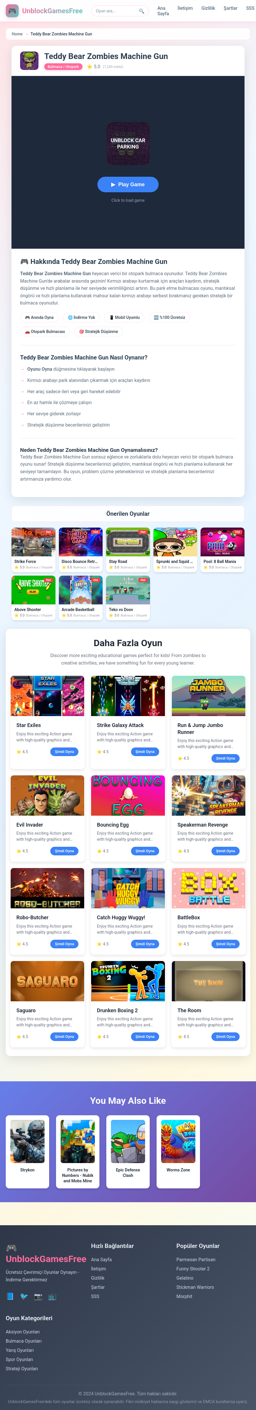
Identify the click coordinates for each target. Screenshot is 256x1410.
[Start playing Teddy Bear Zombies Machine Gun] (127, 184)
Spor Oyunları (19, 1359)
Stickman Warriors (195, 1287)
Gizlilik (208, 8)
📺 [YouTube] (52, 1296)
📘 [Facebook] (10, 1296)
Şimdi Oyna (64, 752)
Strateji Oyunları (22, 1368)
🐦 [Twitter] (24, 1296)
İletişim (185, 8)
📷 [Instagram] (38, 1296)
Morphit (184, 1296)
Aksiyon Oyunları (23, 1332)
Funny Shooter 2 (192, 1269)
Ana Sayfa (163, 10)
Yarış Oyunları (20, 1350)
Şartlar (231, 8)
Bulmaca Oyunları (24, 1341)
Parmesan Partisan (195, 1259)
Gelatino (184, 1278)
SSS (250, 8)
